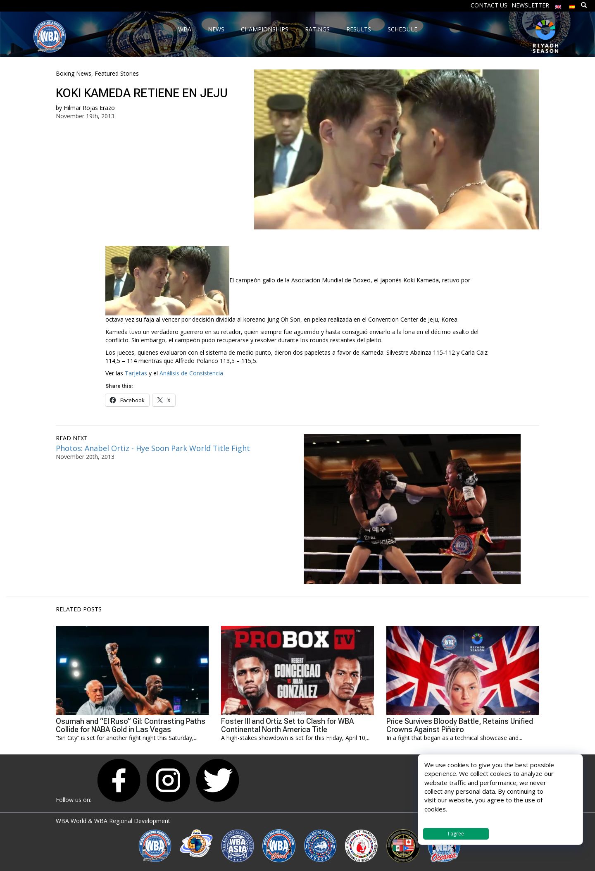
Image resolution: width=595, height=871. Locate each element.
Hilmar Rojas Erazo (89, 108)
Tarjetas (136, 373)
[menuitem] (558, 5)
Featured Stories (117, 73)
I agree (456, 833)
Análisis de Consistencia (191, 373)
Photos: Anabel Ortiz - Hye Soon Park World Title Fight (153, 448)
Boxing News (73, 73)
